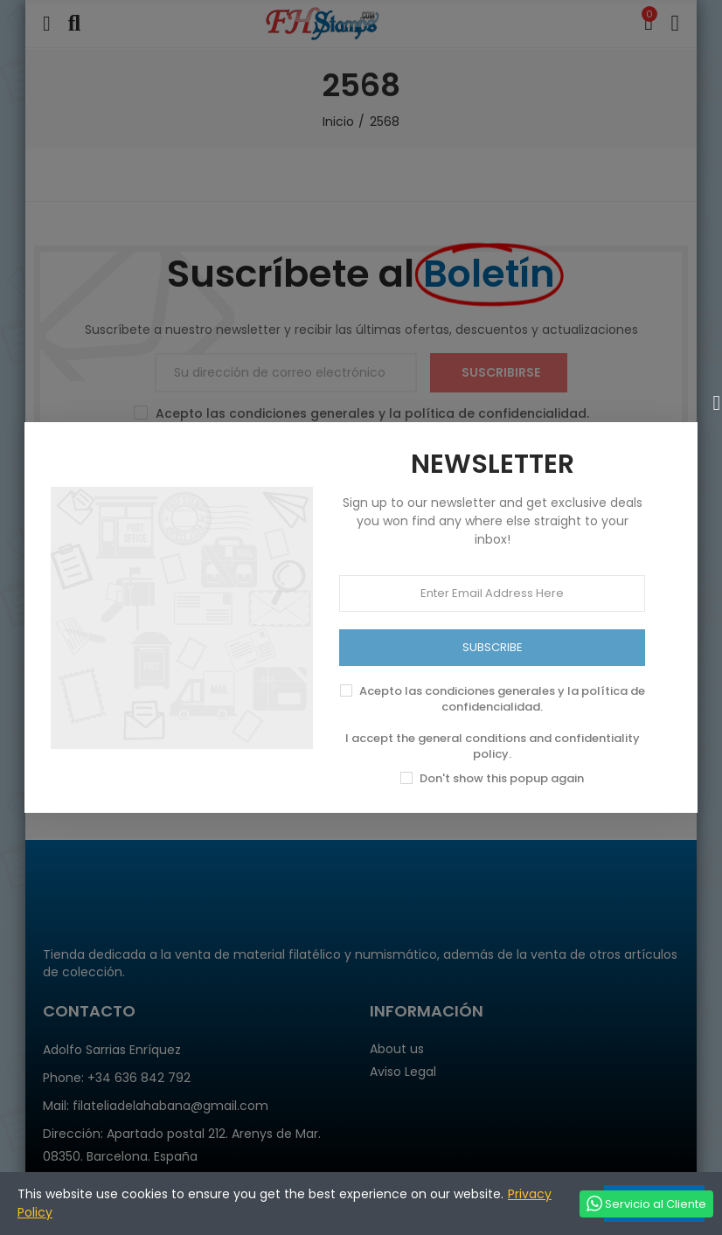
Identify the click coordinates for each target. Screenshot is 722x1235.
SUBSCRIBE (492, 647)
